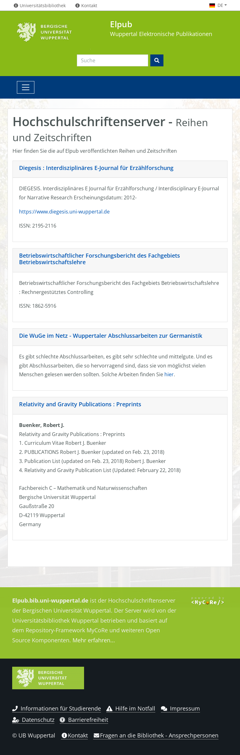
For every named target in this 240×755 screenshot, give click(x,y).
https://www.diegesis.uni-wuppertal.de (64, 211)
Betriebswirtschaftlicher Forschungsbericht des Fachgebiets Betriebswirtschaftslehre (99, 259)
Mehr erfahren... (93, 640)
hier (169, 374)
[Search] (112, 60)
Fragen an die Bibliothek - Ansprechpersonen (155, 735)
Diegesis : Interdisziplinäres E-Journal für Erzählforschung (96, 168)
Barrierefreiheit (84, 719)
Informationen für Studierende (56, 708)
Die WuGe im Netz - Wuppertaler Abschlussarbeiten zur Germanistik (110, 335)
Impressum (180, 708)
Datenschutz (33, 719)
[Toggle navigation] (25, 87)
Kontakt (74, 735)
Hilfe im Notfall (130, 708)
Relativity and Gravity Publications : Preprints (80, 404)
